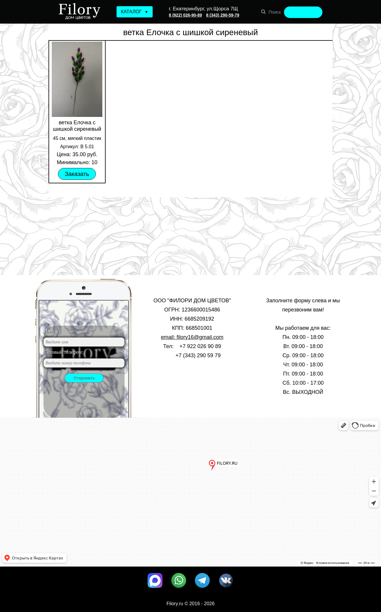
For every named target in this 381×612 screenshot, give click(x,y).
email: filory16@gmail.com (192, 337)
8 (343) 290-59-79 (222, 15)
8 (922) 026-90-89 (185, 15)
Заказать (77, 174)
